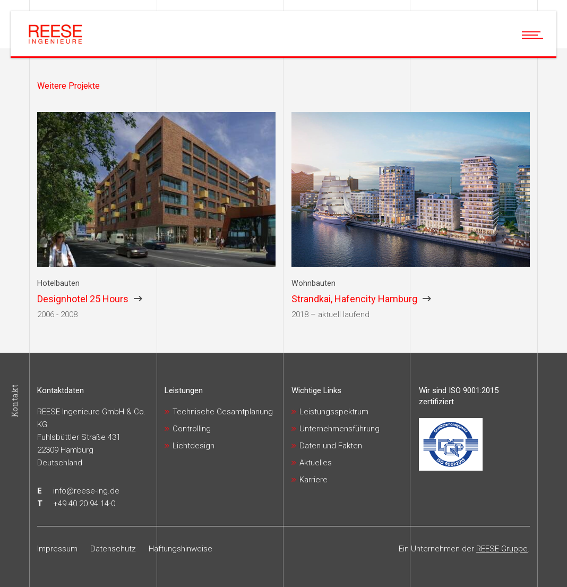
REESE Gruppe (502, 549)
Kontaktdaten (60, 390)
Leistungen (184, 390)
